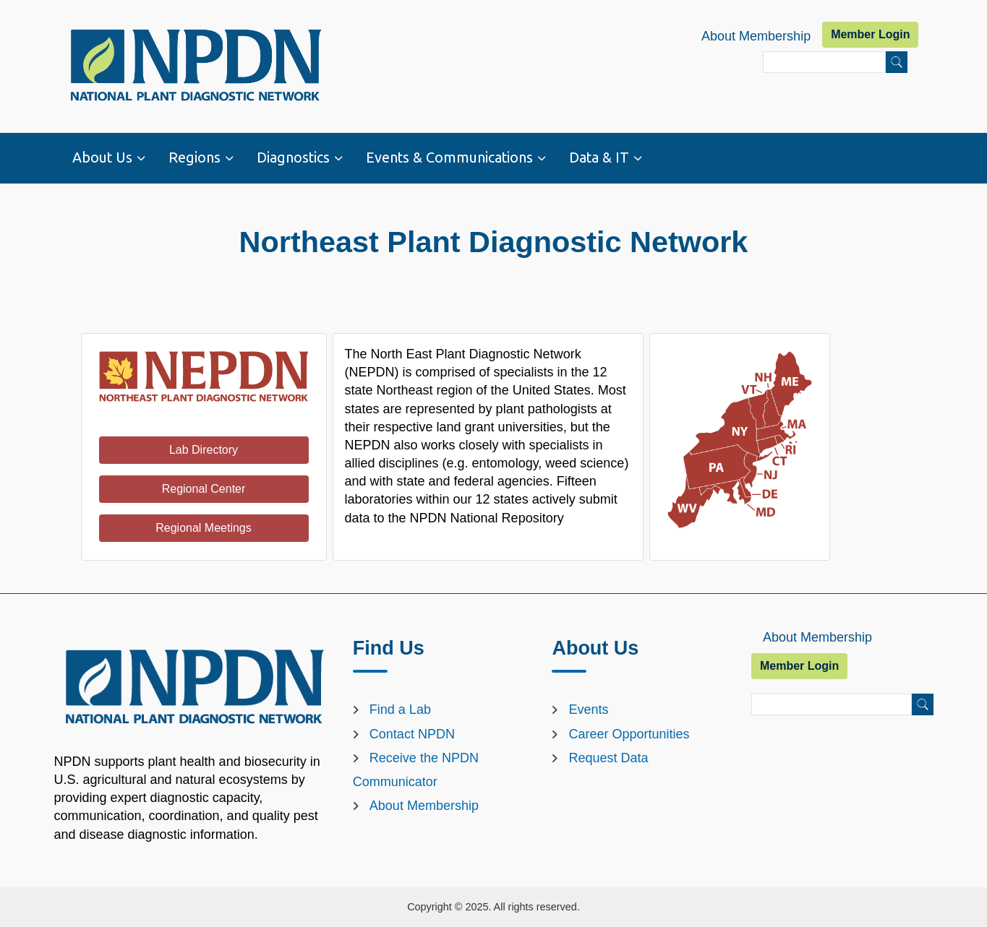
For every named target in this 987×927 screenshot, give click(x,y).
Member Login (870, 34)
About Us (102, 157)
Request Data (608, 758)
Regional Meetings (203, 528)
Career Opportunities (628, 734)
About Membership (756, 36)
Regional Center (204, 489)
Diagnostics (293, 157)
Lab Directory (203, 450)
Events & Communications (449, 157)
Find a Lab (400, 709)
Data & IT (599, 157)
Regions (194, 157)
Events (588, 709)
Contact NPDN (412, 734)
